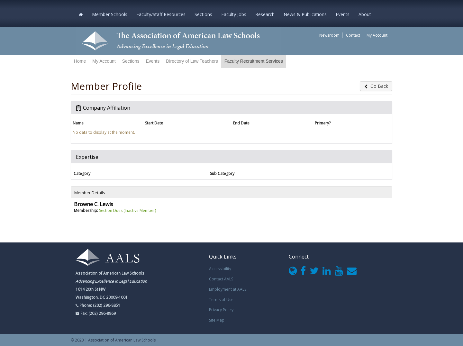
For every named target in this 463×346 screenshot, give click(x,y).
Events (343, 14)
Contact (353, 35)
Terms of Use (221, 299)
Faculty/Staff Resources (161, 14)
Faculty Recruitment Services (253, 61)
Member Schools (109, 14)
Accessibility (220, 268)
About (365, 14)
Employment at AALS (227, 289)
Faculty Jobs (233, 14)
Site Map (216, 320)
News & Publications (305, 14)
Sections (203, 14)
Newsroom (329, 35)
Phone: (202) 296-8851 (99, 305)
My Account (377, 35)
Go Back (376, 86)
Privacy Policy (221, 310)
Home (80, 61)
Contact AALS (221, 279)
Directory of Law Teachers (192, 61)
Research (265, 14)
